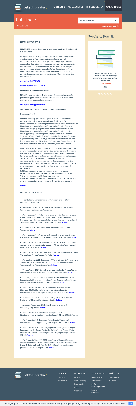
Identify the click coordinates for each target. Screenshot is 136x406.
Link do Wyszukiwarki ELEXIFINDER (34, 86)
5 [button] (111, 94)
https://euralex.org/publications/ (33, 105)
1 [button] (99, 94)
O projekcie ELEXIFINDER (30, 81)
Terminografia (94, 7)
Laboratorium (62, 381)
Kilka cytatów (114, 377)
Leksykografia (96, 377)
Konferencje (79, 384)
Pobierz (23, 186)
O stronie (59, 7)
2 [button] (102, 94)
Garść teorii (113, 7)
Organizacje (78, 391)
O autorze (61, 377)
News (76, 388)
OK (131, 404)
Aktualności (75, 7)
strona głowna (22, 26)
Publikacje (112, 381)
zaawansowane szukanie (110, 26)
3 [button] (105, 94)
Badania (77, 377)
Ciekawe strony (80, 381)
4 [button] (108, 94)
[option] (105, 65)
